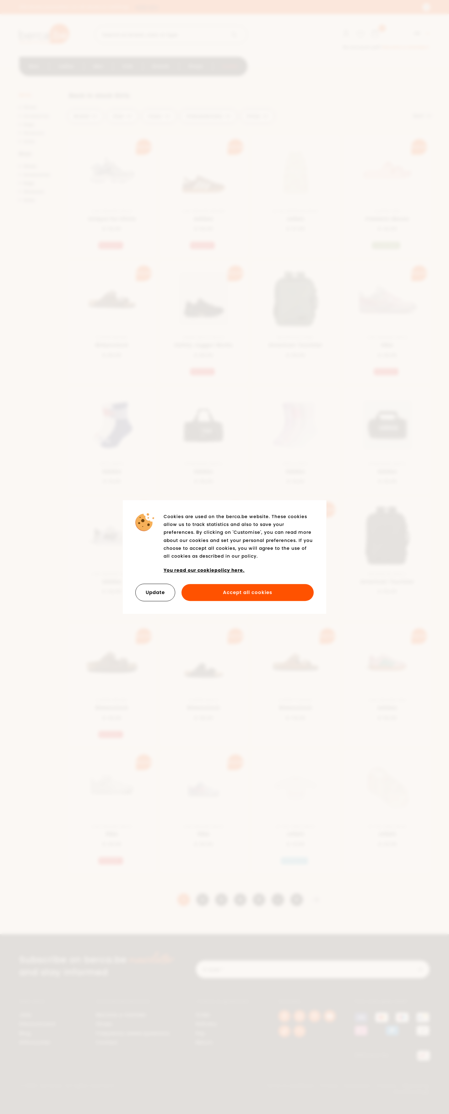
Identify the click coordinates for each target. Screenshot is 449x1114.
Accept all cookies (247, 592)
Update (155, 592)
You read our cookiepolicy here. (204, 570)
